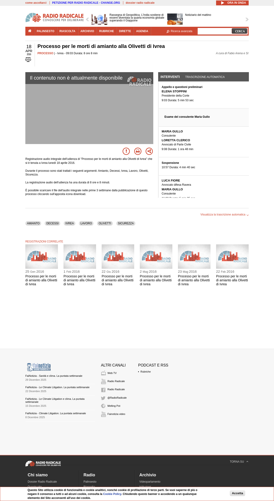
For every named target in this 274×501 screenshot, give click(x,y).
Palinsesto (90, 481)
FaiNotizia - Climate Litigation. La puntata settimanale (55, 413)
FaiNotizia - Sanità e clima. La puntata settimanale (53, 375)
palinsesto (45, 31)
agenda (142, 31)
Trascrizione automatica (205, 77)
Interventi (170, 77)
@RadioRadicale (117, 397)
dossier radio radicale (140, 2)
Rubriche (145, 371)
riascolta (67, 31)
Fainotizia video (116, 414)
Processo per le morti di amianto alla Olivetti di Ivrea (41, 280)
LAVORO (86, 223)
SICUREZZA (126, 223)
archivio (87, 31)
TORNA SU (237, 461)
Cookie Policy (112, 494)
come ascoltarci (36, 2)
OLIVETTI (105, 223)
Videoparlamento (149, 481)
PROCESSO (45, 53)
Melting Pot (113, 405)
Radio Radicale (116, 381)
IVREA (69, 223)
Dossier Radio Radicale (42, 481)
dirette (125, 31)
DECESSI (52, 223)
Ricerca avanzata (181, 31)
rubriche (106, 31)
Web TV (112, 373)
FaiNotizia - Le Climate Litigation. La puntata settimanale (57, 387)
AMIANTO (33, 223)
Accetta (237, 493)
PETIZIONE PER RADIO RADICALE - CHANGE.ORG (86, 2)
